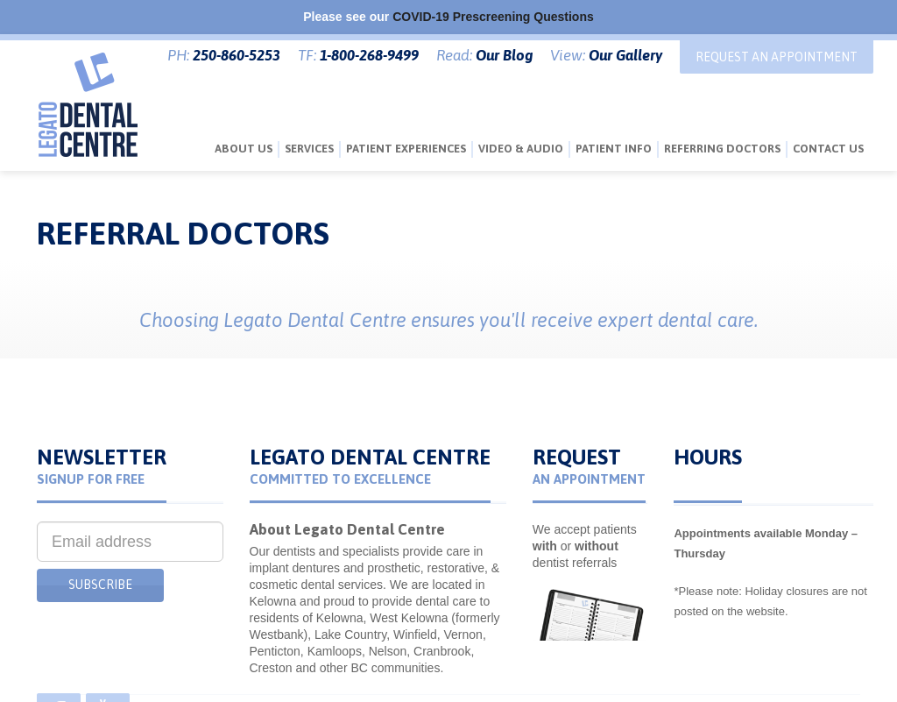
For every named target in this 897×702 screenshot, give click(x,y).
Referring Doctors (722, 148)
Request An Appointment (777, 57)
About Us (243, 148)
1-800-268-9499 (369, 55)
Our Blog (504, 55)
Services (309, 148)
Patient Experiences (406, 148)
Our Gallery (625, 55)
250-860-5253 (236, 55)
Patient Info (614, 148)
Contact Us (828, 148)
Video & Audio (520, 148)
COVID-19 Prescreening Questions (493, 17)
